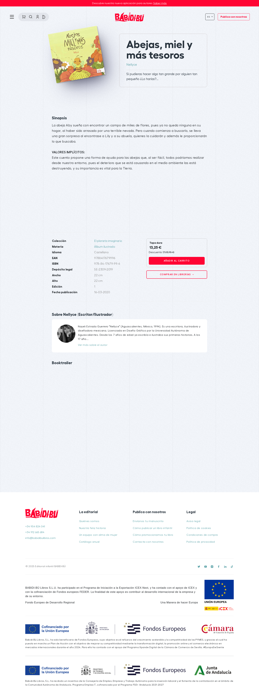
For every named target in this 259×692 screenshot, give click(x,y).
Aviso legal (193, 521)
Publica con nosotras (234, 17)
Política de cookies (198, 528)
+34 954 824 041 (35, 526)
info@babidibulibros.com (40, 538)
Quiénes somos (89, 521)
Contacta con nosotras (148, 542)
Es (209, 17)
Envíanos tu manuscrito (148, 521)
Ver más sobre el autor (92, 345)
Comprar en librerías (176, 274)
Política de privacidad (200, 542)
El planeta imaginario (108, 241)
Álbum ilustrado (104, 246)
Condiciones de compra (202, 535)
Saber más (160, 3)
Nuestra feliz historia (92, 528)
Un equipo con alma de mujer (98, 535)
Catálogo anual (89, 542)
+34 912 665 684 (34, 532)
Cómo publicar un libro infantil (152, 528)
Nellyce (131, 64)
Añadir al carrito (177, 261)
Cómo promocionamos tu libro (153, 535)
